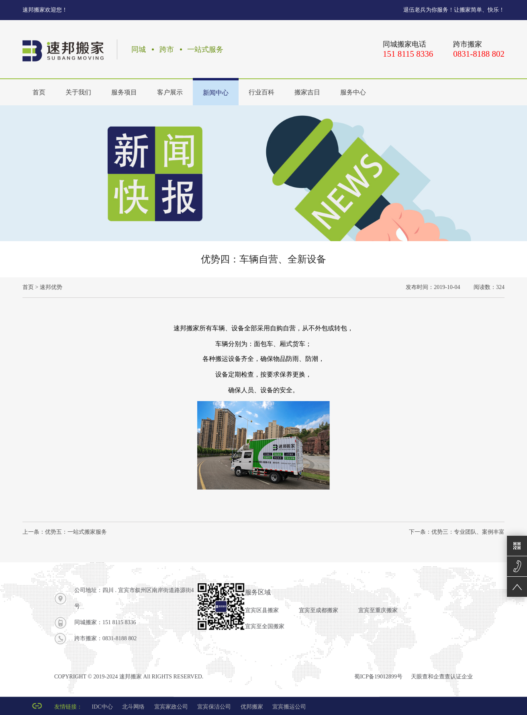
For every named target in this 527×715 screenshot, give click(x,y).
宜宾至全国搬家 (264, 626)
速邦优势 (51, 287)
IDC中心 (102, 707)
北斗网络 (133, 707)
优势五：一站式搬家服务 (76, 532)
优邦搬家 (252, 707)
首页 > (30, 287)
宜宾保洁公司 (214, 707)
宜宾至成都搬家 (318, 610)
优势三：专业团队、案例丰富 (468, 532)
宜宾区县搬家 (262, 610)
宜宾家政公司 (171, 707)
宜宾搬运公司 (289, 707)
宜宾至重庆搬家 (378, 610)
